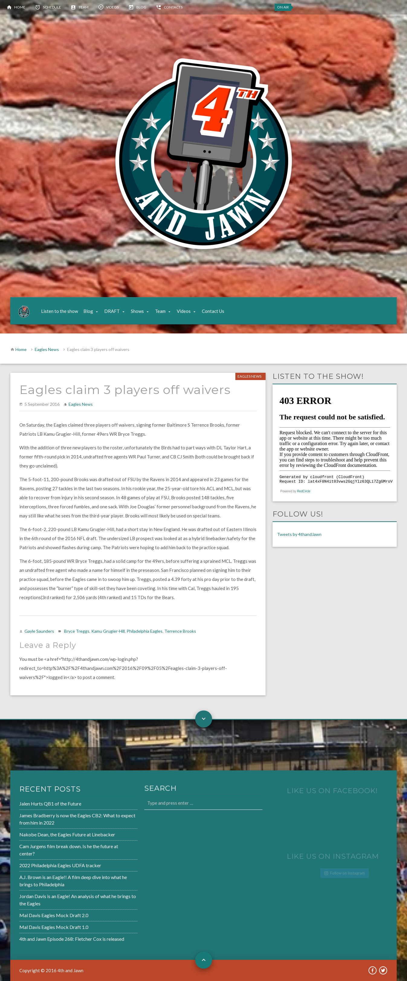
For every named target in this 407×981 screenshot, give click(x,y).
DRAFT (112, 311)
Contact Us (213, 311)
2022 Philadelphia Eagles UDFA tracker (42, 865)
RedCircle (303, 491)
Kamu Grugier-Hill (108, 631)
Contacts (173, 7)
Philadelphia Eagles (145, 631)
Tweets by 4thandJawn (299, 534)
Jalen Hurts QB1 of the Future (33, 806)
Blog (141, 7)
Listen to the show (59, 311)
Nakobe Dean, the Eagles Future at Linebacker (49, 835)
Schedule (52, 7)
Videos (112, 7)
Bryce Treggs (76, 631)
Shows (137, 311)
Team (84, 7)
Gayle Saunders (39, 631)
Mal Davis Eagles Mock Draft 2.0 (36, 913)
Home (19, 7)
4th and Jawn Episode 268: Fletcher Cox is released (53, 935)
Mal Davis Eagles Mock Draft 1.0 (36, 924)
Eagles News (47, 349)
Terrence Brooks (180, 631)
